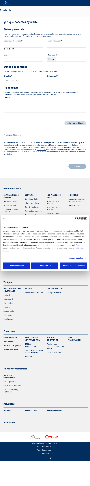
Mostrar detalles (76, 257)
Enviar (77, 166)
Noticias (7, 410)
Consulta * (7, 98)
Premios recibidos (54, 410)
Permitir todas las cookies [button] (73, 266)
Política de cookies (44, 446)
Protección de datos (44, 450)
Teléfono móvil (52, 55)
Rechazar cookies (12, 265)
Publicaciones (31, 410)
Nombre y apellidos (54, 41)
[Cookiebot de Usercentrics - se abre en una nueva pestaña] (77, 217)
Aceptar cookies (49, 266)
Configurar (30, 266)
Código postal (52, 76)
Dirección (7, 76)
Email (6, 55)
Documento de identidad (13, 41)
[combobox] (51, 59)
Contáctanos (41, 149)
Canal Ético (45, 453)
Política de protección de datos (35, 152)
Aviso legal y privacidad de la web (44, 443)
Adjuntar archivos (75, 123)
